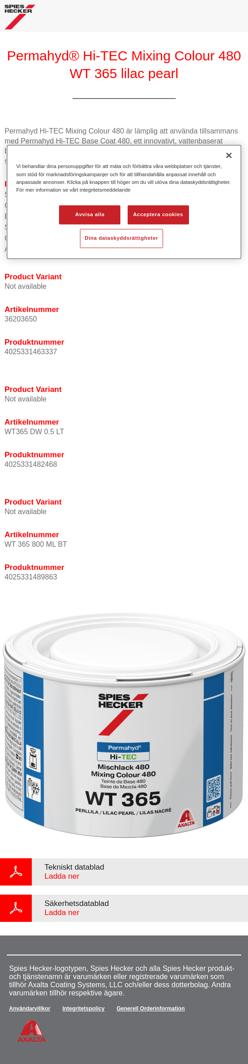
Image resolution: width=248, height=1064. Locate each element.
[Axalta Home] (20, 20)
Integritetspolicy (83, 1008)
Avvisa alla (90, 214)
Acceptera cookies (158, 214)
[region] (124, 202)
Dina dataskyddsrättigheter (121, 238)
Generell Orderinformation (151, 1008)
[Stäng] (229, 156)
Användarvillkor (29, 1008)
